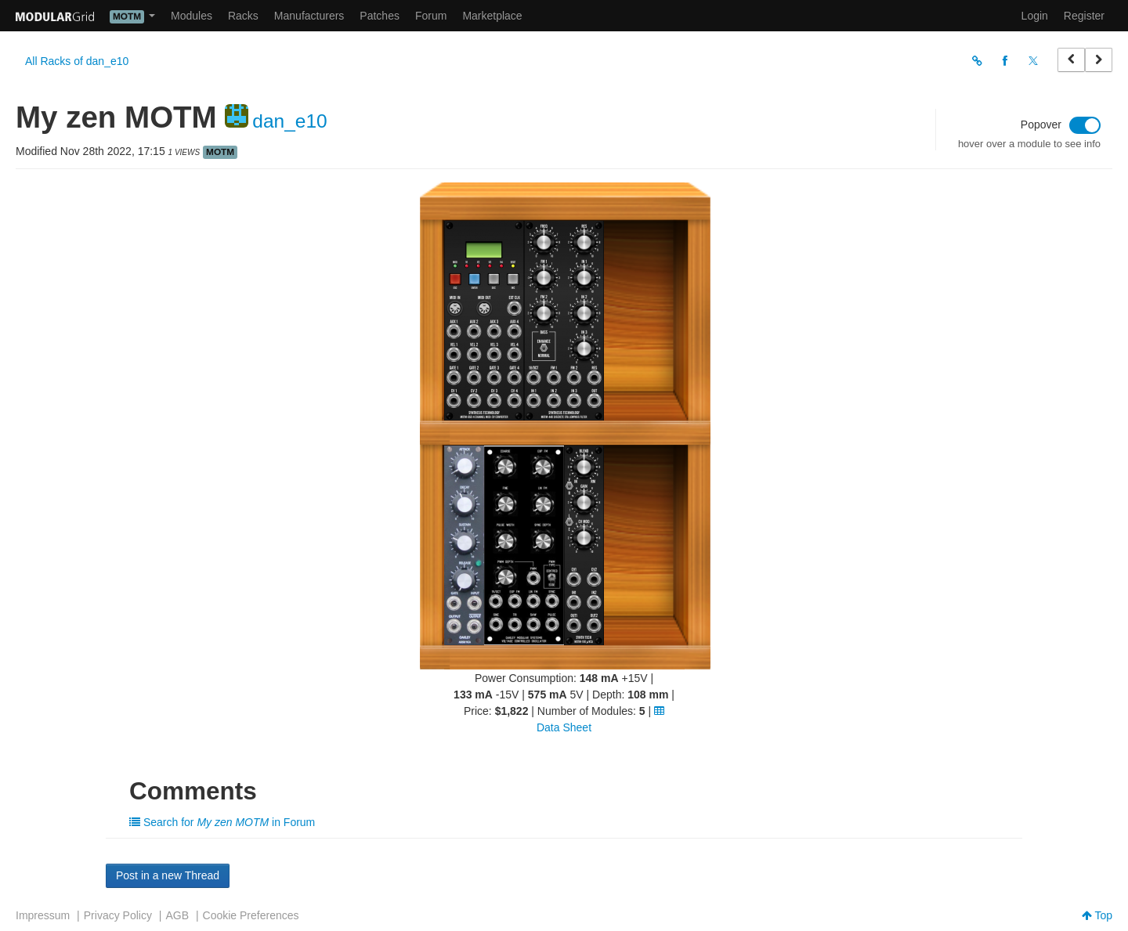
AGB (177, 915)
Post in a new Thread (167, 875)
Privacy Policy (118, 915)
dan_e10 (289, 121)
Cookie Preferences (251, 915)
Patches (380, 15)
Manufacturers (309, 15)
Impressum (43, 915)
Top (1097, 915)
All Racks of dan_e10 (76, 61)
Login (1034, 15)
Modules (191, 15)
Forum (430, 15)
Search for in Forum (222, 822)
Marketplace (492, 15)
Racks (243, 15)
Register (1084, 15)
